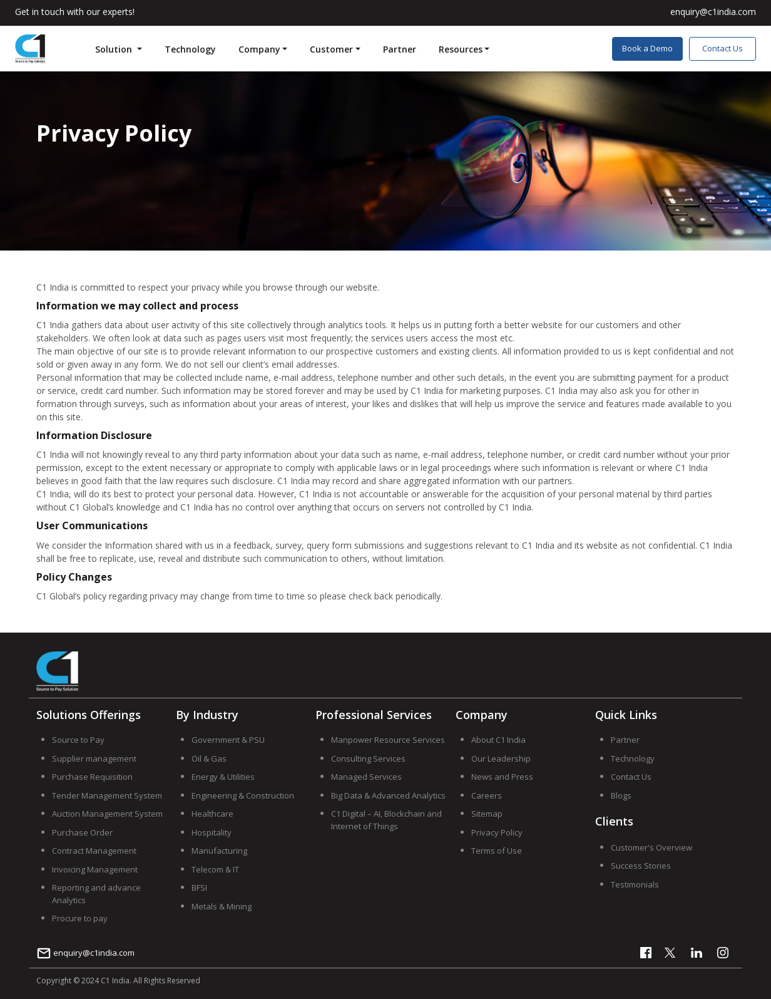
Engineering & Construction (242, 795)
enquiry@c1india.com (85, 952)
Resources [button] (461, 49)
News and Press (502, 776)
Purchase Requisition (92, 776)
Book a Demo (647, 48)
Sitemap (487, 813)
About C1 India (498, 739)
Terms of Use (496, 850)
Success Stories (641, 865)
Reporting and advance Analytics (96, 894)
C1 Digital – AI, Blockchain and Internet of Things (386, 820)
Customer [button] (331, 49)
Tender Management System (107, 795)
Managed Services (366, 776)
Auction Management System (107, 813)
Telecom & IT (215, 869)
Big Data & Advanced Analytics (388, 795)
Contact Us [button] (722, 48)
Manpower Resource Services (388, 739)
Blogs (621, 795)
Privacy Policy (497, 832)
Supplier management (94, 758)
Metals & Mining (221, 906)
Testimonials (635, 884)
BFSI (199, 887)
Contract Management (94, 850)
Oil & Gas (209, 758)
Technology (190, 49)
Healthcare (212, 813)
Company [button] (259, 49)
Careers (486, 795)
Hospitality (211, 832)
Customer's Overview (651, 847)
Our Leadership (501, 758)
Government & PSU (228, 739)
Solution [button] (115, 49)
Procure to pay (80, 918)
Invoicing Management (95, 869)
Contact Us (631, 776)
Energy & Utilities (223, 776)
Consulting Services (368, 758)
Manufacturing (219, 850)
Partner (399, 49)
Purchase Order (82, 832)
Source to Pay (78, 739)
